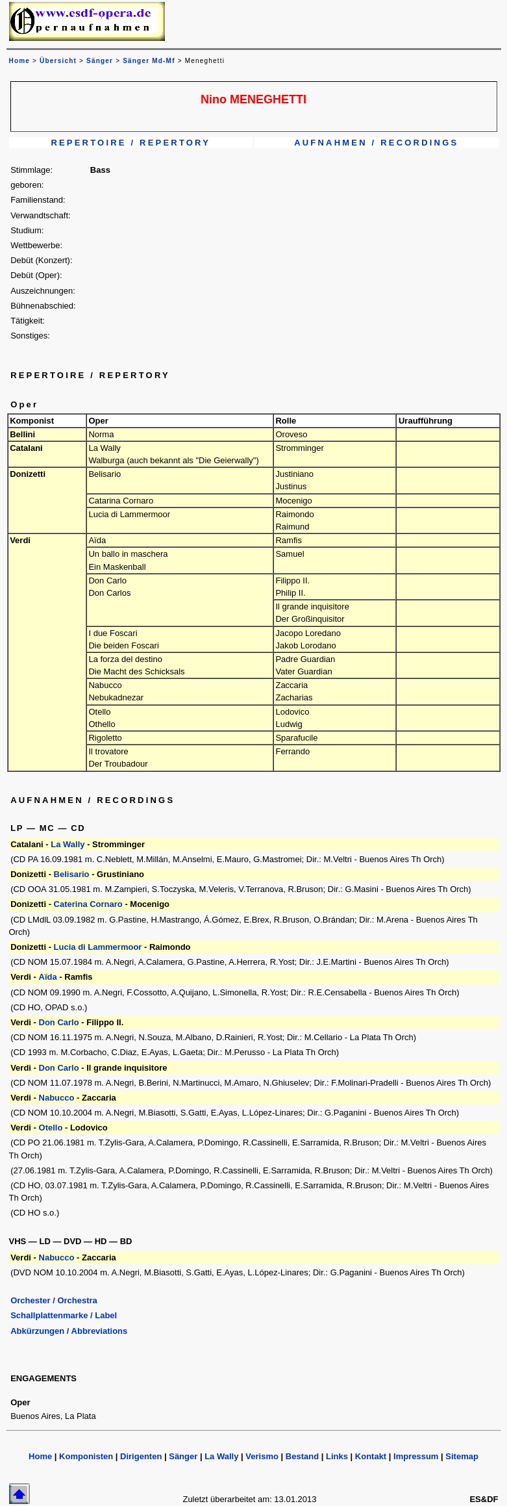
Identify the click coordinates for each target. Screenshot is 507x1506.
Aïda (48, 977)
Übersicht (58, 60)
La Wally (67, 844)
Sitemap (461, 1456)
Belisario (72, 874)
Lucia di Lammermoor (98, 947)
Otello (51, 1127)
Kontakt (370, 1456)
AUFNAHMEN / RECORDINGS (376, 142)
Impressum (415, 1456)
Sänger (99, 60)
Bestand (302, 1456)
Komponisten (86, 1456)
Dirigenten (141, 1456)
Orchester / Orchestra (53, 1300)
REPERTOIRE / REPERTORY (130, 142)
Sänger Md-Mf (149, 60)
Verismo (261, 1456)
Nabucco (57, 1098)
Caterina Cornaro (89, 904)
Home (40, 1456)
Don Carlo (59, 1022)
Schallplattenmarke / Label (63, 1315)
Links (337, 1456)
